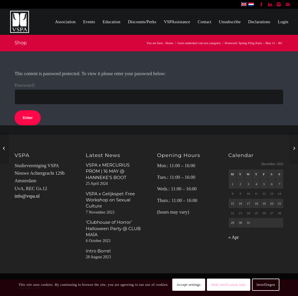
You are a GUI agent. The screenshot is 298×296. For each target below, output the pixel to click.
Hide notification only (228, 285)
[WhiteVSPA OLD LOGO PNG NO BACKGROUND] (19, 22)
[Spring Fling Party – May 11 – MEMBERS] (4, 148)
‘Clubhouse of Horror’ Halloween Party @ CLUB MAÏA (113, 228)
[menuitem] (65, 22)
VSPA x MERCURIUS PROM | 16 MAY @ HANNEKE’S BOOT (108, 171)
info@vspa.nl (27, 196)
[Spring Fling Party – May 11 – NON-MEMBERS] (293, 148)
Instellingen (265, 285)
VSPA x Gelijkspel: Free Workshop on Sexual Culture (110, 200)
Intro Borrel (98, 251)
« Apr (233, 237)
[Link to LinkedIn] (270, 4)
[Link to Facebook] (261, 4)
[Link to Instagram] (279, 4)
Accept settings (189, 285)
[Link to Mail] (287, 4)
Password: (149, 93)
